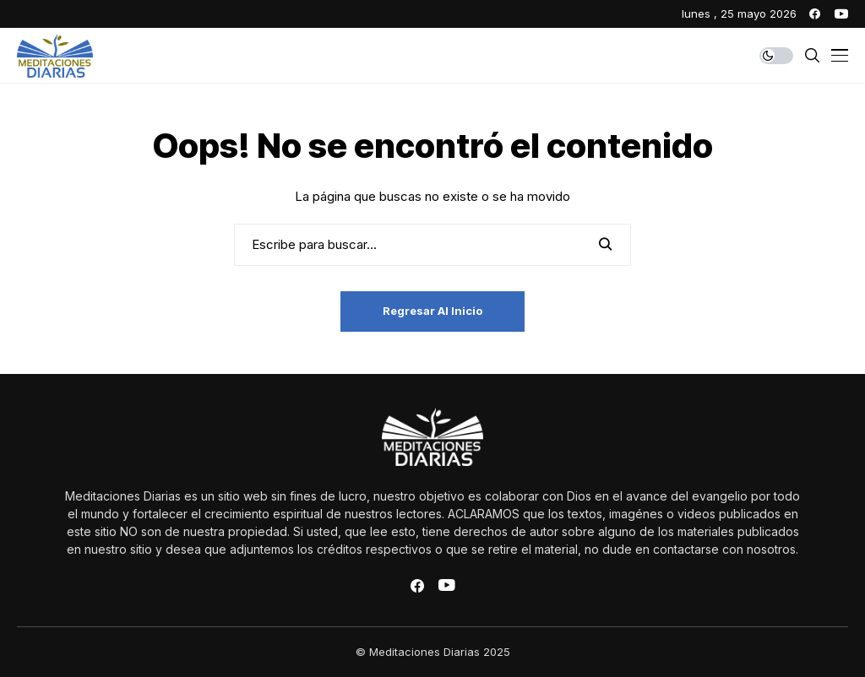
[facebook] (814, 13)
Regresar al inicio (432, 310)
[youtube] (841, 14)
